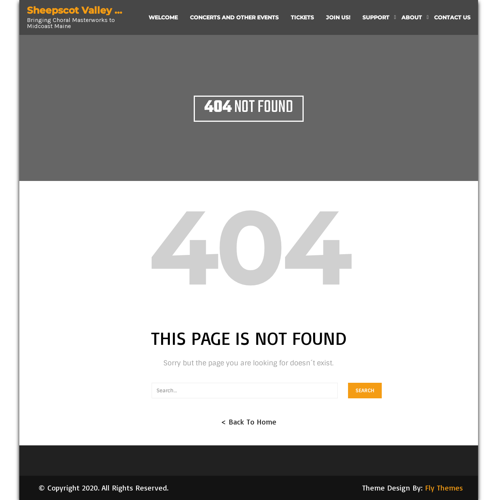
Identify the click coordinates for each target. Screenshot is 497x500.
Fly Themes (444, 487)
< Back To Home (248, 421)
